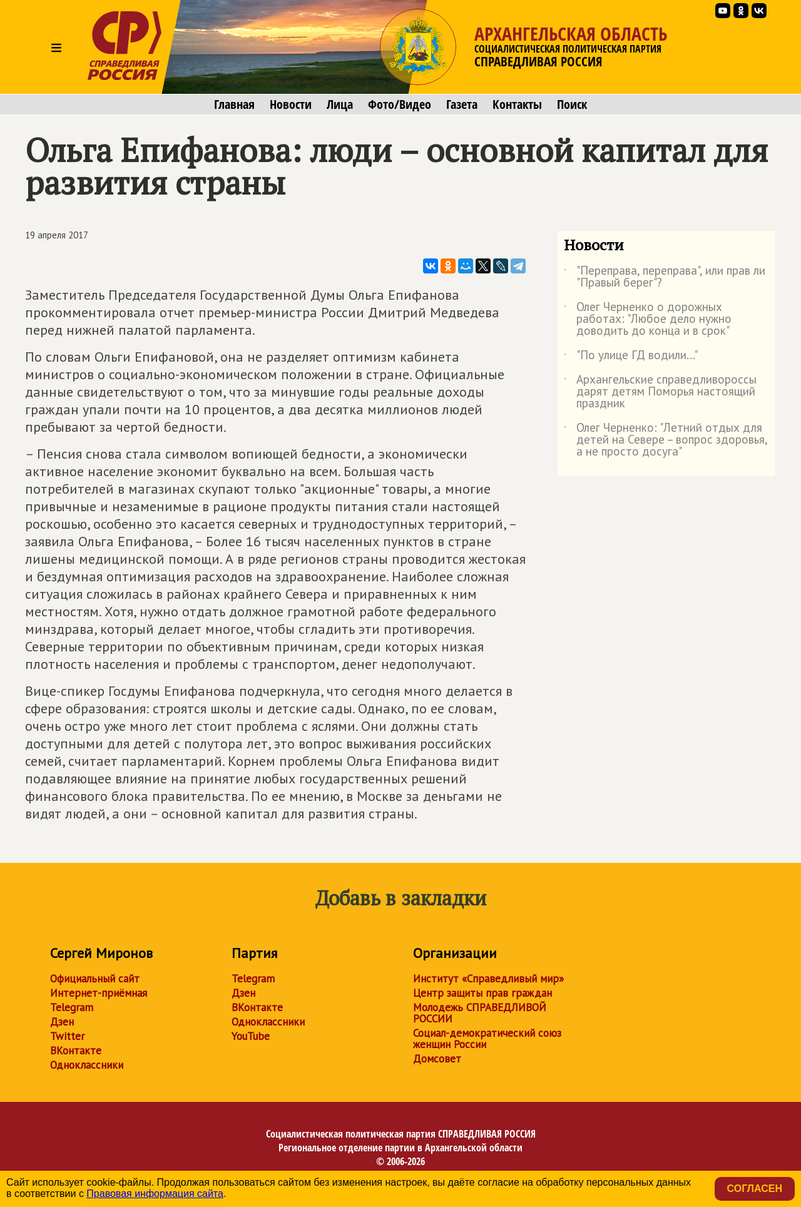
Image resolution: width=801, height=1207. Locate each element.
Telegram (71, 1007)
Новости (291, 104)
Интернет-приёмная (98, 993)
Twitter (67, 1036)
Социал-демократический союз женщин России (487, 1038)
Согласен (754, 1188)
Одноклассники (86, 1065)
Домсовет (437, 1058)
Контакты (517, 104)
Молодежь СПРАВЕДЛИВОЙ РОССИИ (479, 1013)
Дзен (62, 1021)
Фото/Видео (399, 104)
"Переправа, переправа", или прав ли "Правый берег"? (664, 277)
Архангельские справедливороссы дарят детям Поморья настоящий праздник (660, 392)
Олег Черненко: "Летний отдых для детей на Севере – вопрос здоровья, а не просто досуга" (665, 440)
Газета (461, 104)
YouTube (251, 1036)
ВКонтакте (75, 1050)
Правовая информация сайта (154, 1193)
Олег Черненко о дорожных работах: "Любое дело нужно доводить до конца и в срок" (648, 319)
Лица (340, 104)
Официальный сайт (95, 978)
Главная (234, 104)
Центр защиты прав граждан (482, 993)
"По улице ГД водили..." (631, 357)
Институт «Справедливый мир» (488, 978)
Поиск (572, 104)
